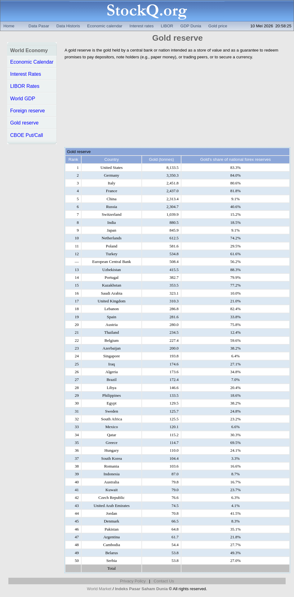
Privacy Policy (133, 581)
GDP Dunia (190, 26)
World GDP (22, 98)
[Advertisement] (177, 103)
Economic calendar (104, 26)
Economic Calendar (32, 62)
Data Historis (68, 26)
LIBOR (167, 26)
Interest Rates (25, 74)
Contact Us (164, 581)
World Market (99, 588)
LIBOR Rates (24, 86)
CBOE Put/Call (26, 135)
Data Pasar (39, 26)
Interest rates (142, 26)
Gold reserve (24, 122)
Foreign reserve (27, 110)
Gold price (217, 26)
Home (9, 26)
